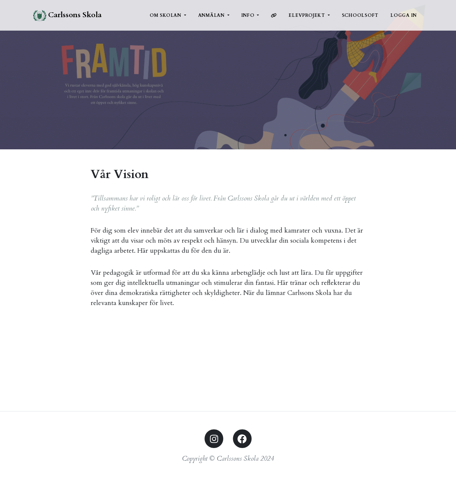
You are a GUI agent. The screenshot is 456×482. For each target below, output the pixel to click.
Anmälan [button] (212, 15)
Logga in (403, 15)
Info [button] (248, 15)
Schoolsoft (360, 15)
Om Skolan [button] (166, 15)
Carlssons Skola (67, 15)
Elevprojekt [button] (307, 15)
